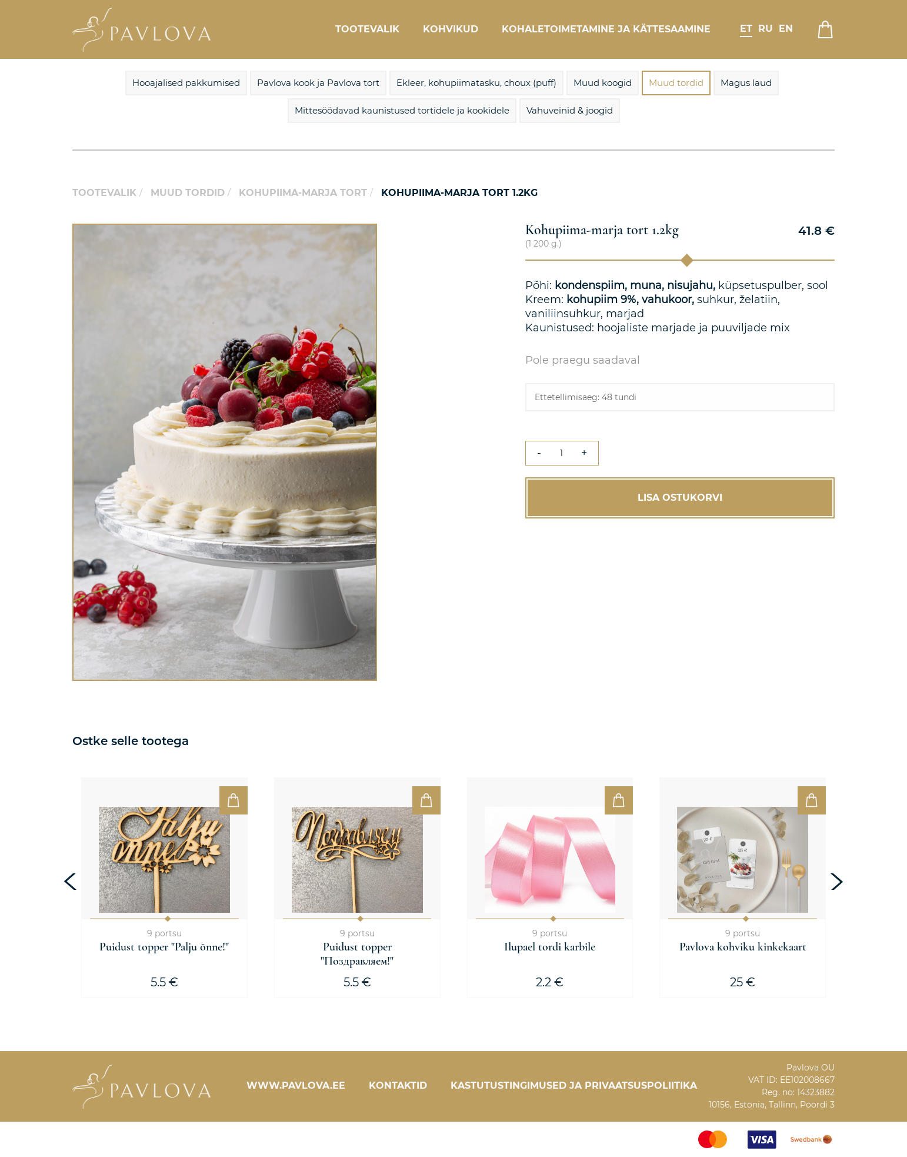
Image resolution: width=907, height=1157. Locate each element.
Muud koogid (602, 82)
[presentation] (72, 881)
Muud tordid (676, 82)
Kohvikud (450, 29)
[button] (366, 234)
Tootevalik (367, 29)
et (746, 28)
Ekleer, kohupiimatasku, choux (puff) (476, 82)
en (786, 28)
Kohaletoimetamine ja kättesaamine (606, 29)
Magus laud (746, 82)
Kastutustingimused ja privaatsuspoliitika (574, 1085)
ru (765, 28)
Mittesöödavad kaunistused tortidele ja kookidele (402, 110)
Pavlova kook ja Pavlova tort (318, 82)
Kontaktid (398, 1085)
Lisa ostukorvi (680, 497)
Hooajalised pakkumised (186, 82)
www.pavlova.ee (295, 1085)
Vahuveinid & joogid (569, 110)
